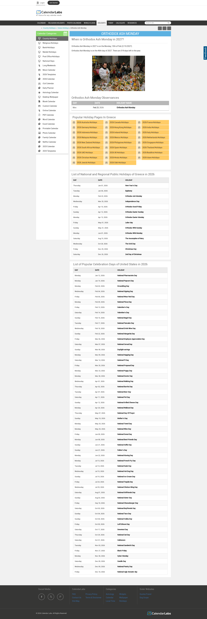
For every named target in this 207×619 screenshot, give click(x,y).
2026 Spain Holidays (118, 147)
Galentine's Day (123, 307)
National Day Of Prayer (126, 413)
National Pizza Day (124, 302)
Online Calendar (49, 110)
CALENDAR (41, 23)
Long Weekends (49, 65)
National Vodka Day (124, 519)
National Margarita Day (126, 334)
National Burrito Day (125, 387)
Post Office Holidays (51, 56)
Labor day (129, 223)
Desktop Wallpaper (50, 97)
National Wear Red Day (126, 297)
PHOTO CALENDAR (74, 23)
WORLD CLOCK (89, 23)
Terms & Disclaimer (93, 598)
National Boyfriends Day (126, 508)
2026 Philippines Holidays (120, 142)
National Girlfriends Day (126, 492)
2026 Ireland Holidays (119, 132)
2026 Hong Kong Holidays (120, 127)
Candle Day (121, 561)
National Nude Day (124, 466)
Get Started (54, 3)
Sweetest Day (122, 529)
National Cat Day (123, 535)
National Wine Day (124, 429)
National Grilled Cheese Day (127, 402)
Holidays (123, 601)
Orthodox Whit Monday (133, 233)
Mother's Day (122, 418)
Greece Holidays (63, 28)
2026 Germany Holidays (87, 127)
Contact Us (76, 598)
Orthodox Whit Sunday (133, 228)
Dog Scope (144, 598)
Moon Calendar (49, 70)
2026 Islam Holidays (150, 158)
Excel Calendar (49, 124)
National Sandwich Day (126, 545)
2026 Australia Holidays (87, 122)
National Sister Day (124, 498)
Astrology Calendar (51, 92)
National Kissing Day (125, 455)
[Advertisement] (52, 197)
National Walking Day (125, 381)
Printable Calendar (50, 128)
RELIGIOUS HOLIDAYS (56, 23)
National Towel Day (124, 424)
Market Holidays (49, 52)
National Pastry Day (124, 567)
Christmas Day (131, 249)
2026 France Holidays (151, 122)
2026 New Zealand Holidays (88, 142)
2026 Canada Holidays (119, 122)
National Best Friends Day (127, 440)
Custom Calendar (50, 106)
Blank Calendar (49, 101)
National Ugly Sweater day (127, 572)
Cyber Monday (122, 556)
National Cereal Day (124, 344)
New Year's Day (131, 186)
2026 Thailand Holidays (152, 147)
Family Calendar (49, 137)
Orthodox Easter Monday (134, 217)
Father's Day (122, 450)
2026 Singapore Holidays (152, 142)
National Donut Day (124, 434)
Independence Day (132, 201)
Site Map (75, 601)
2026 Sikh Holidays (118, 163)
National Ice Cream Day (126, 477)
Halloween (121, 540)
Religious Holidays (50, 43)
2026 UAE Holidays (85, 152)
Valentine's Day (123, 313)
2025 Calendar (49, 146)
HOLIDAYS (101, 23)
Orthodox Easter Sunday (134, 212)
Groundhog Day (123, 286)
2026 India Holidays (150, 127)
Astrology (110, 594)
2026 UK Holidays (117, 152)
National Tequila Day (125, 482)
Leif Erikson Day (123, 524)
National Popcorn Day (125, 281)
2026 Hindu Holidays (118, 158)
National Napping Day (125, 355)
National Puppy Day (124, 371)
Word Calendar (49, 119)
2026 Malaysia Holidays (87, 137)
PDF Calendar (48, 115)
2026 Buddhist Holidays (152, 152)
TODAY (110, 23)
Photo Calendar (49, 133)
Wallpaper (123, 598)
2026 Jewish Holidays (86, 163)
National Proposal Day (125, 365)
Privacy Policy (91, 594)
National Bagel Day (124, 318)
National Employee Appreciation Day (131, 339)
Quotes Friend (145, 594)
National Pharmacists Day (127, 275)
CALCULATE (120, 23)
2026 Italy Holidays (150, 132)
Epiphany (128, 191)
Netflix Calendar (49, 142)
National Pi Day (123, 360)
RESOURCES (132, 23)
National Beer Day (124, 392)
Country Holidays (49, 28)
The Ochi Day (130, 244)
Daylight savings (123, 350)
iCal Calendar (48, 83)
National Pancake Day (125, 323)
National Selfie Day (124, 445)
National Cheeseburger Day (127, 503)
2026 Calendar (49, 79)
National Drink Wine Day (126, 328)
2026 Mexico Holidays (119, 137)
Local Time (110, 601)
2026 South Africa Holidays (88, 147)
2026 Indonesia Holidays (87, 132)
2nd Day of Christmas (133, 254)
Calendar (109, 598)
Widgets (122, 594)
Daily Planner (48, 88)
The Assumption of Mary (134, 238)
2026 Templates (49, 74)
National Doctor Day (125, 376)
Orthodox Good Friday (133, 207)
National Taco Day (124, 514)
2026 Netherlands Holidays (153, 137)
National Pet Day (123, 397)
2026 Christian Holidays (87, 158)
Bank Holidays (49, 47)
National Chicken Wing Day (127, 487)
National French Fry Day (126, 461)
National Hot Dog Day (125, 471)
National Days (48, 61)
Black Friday (122, 551)
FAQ (74, 594)
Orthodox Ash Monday (126, 107)
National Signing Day (125, 291)
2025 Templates (49, 151)
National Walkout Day (125, 408)
